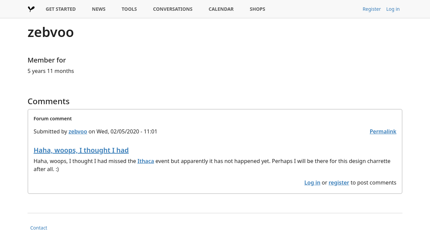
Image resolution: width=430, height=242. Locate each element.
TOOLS (129, 9)
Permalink (383, 131)
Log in (393, 9)
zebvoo (78, 131)
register (339, 182)
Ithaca (145, 161)
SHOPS (257, 9)
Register (371, 9)
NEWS (98, 9)
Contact (38, 228)
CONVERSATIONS (172, 9)
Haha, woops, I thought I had (81, 150)
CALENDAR (221, 9)
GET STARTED (61, 9)
